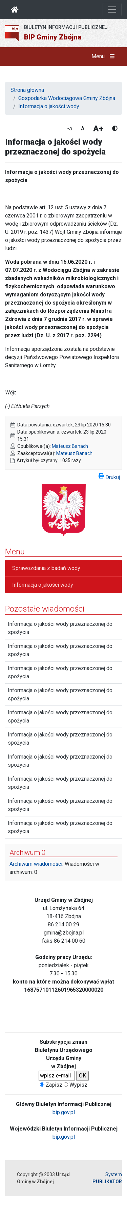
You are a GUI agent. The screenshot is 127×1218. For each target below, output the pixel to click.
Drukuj (109, 476)
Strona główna (27, 90)
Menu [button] (104, 56)
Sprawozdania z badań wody (46, 568)
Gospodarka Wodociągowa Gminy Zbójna (66, 98)
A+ (98, 128)
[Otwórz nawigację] (112, 9)
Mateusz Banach (70, 446)
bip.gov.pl (63, 1112)
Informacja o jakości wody (48, 106)
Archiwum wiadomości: (36, 864)
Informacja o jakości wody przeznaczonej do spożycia (60, 628)
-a (69, 128)
